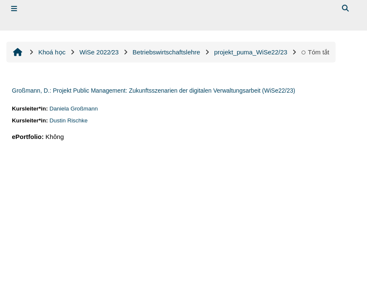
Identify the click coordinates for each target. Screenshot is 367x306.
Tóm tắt (315, 52)
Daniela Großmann (73, 108)
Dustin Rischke (68, 120)
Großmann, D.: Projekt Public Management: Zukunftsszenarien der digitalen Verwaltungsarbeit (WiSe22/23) (153, 90)
